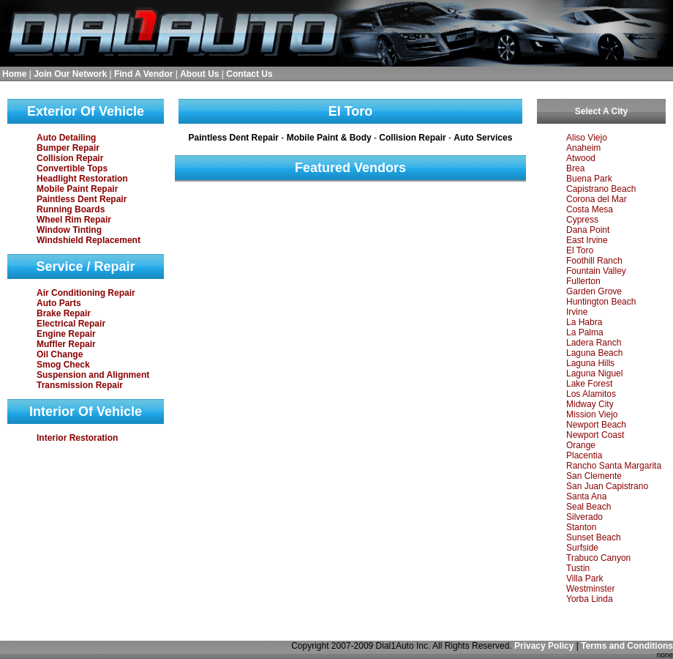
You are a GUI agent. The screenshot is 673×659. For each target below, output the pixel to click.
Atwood (580, 158)
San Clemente (594, 476)
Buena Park (589, 179)
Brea (575, 168)
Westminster (590, 589)
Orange (580, 445)
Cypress (582, 220)
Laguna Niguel (594, 373)
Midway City (590, 404)
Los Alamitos (591, 394)
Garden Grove (594, 291)
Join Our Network (70, 74)
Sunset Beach (593, 537)
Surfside (582, 548)
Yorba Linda (589, 599)
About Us (199, 74)
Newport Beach (596, 425)
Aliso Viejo (586, 138)
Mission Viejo (591, 414)
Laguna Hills (590, 363)
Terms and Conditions (627, 646)
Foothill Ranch (594, 261)
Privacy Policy (544, 646)
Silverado (584, 517)
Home (14, 74)
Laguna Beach (594, 353)
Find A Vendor (143, 74)
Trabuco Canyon (598, 558)
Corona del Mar (596, 199)
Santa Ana (586, 496)
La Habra (584, 322)
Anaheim (583, 148)
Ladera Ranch (593, 343)
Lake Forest (589, 384)
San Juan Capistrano (607, 486)
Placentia (584, 455)
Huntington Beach (601, 302)
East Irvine (587, 240)
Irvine (576, 312)
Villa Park (584, 578)
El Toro (579, 250)
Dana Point (587, 230)
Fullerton (583, 281)
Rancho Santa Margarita (613, 466)
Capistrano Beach (601, 189)
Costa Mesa (589, 209)
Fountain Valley (596, 271)
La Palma (585, 332)
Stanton (581, 527)
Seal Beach (588, 507)
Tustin (578, 568)
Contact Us (249, 74)
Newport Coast (595, 435)
